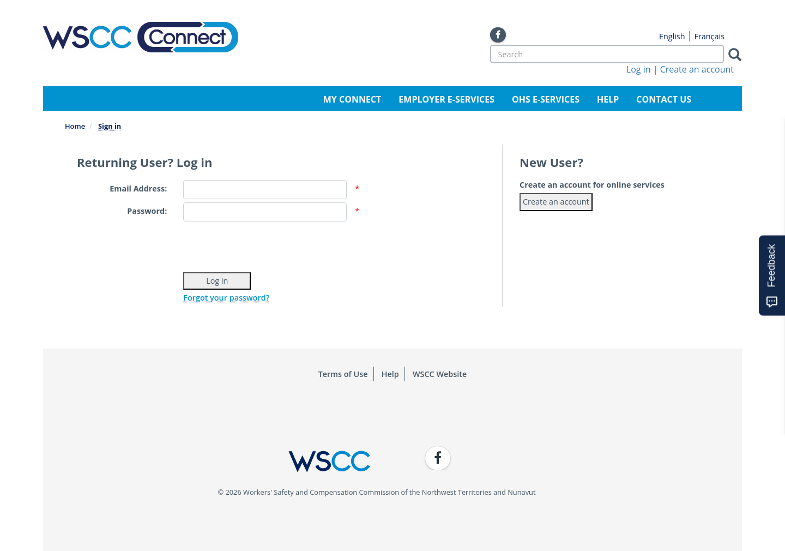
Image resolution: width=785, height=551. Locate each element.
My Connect (352, 99)
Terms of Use (343, 374)
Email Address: (138, 188)
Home (75, 126)
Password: (147, 211)
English (672, 36)
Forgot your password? (226, 297)
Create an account (697, 69)
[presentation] (266, 245)
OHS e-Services (545, 99)
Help (608, 99)
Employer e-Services (446, 99)
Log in (638, 69)
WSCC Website (440, 374)
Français (709, 36)
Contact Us (663, 99)
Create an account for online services (592, 184)
